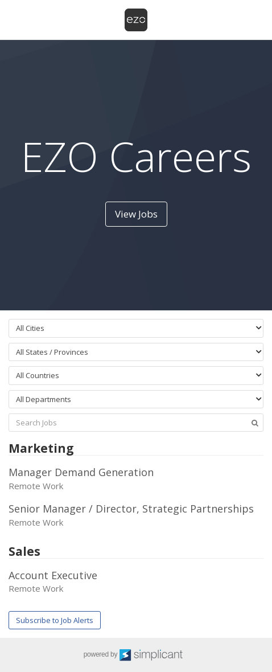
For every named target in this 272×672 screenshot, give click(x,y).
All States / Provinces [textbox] (52, 352)
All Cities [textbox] (30, 328)
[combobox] (136, 328)
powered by (136, 655)
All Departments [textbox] (43, 399)
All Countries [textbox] (37, 375)
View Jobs (136, 213)
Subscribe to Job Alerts (54, 620)
